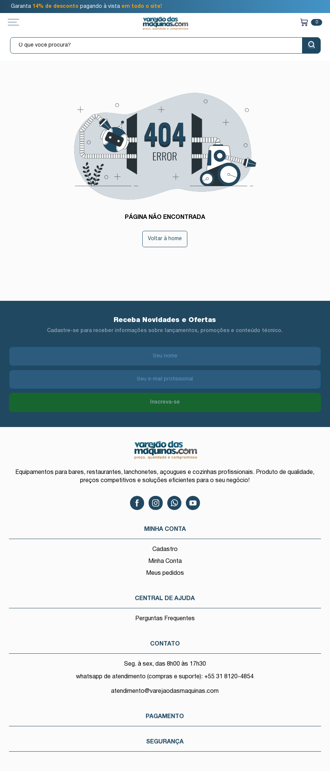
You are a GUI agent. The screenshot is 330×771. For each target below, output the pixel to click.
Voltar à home (165, 238)
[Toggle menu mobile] (21, 22)
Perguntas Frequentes (165, 618)
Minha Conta (165, 561)
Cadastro (165, 549)
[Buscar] (311, 45)
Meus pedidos (165, 573)
